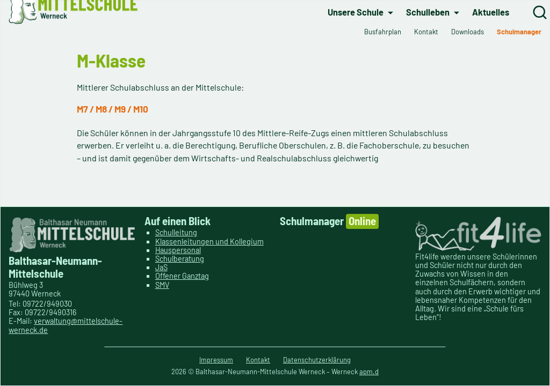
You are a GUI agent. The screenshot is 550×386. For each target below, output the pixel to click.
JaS (161, 267)
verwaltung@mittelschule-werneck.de (65, 325)
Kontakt (258, 359)
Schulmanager (329, 221)
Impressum (216, 359)
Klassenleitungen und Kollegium (209, 241)
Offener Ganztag (182, 275)
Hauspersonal (178, 250)
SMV (162, 285)
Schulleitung (176, 232)
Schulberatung (179, 258)
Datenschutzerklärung (317, 359)
